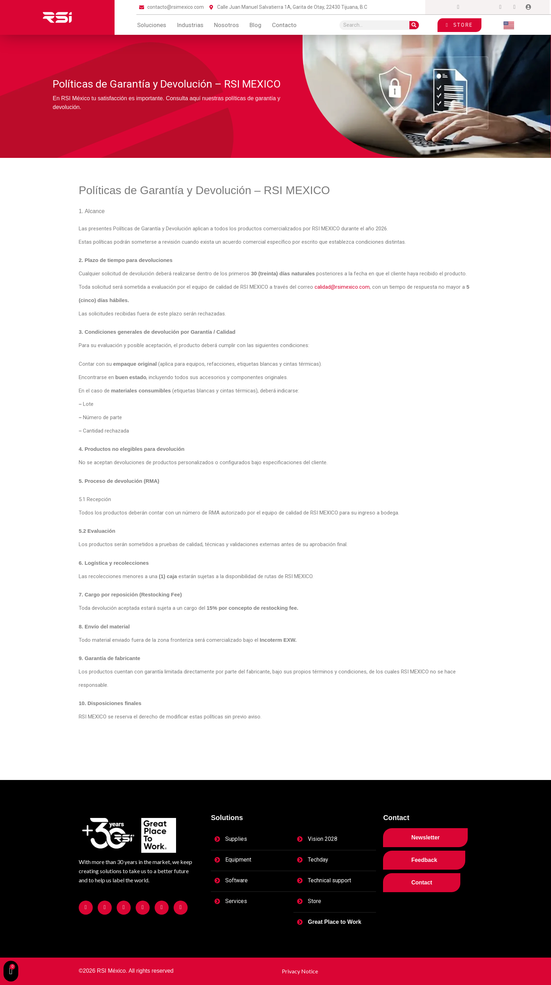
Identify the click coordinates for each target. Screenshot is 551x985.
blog (255, 24)
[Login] (528, 7)
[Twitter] (472, 7)
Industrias (190, 24)
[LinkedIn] (486, 7)
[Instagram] (458, 7)
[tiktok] (514, 7)
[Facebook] (444, 7)
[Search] (414, 25)
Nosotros (226, 24)
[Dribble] (500, 7)
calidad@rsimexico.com (342, 287)
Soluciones (151, 24)
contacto (284, 24)
